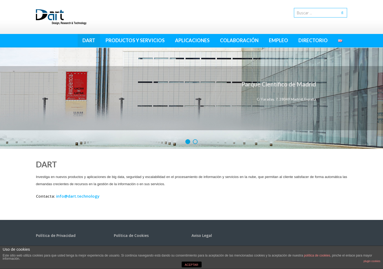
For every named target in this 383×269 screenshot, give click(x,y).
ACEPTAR (191, 264)
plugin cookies (372, 261)
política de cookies (317, 255)
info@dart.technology (77, 196)
